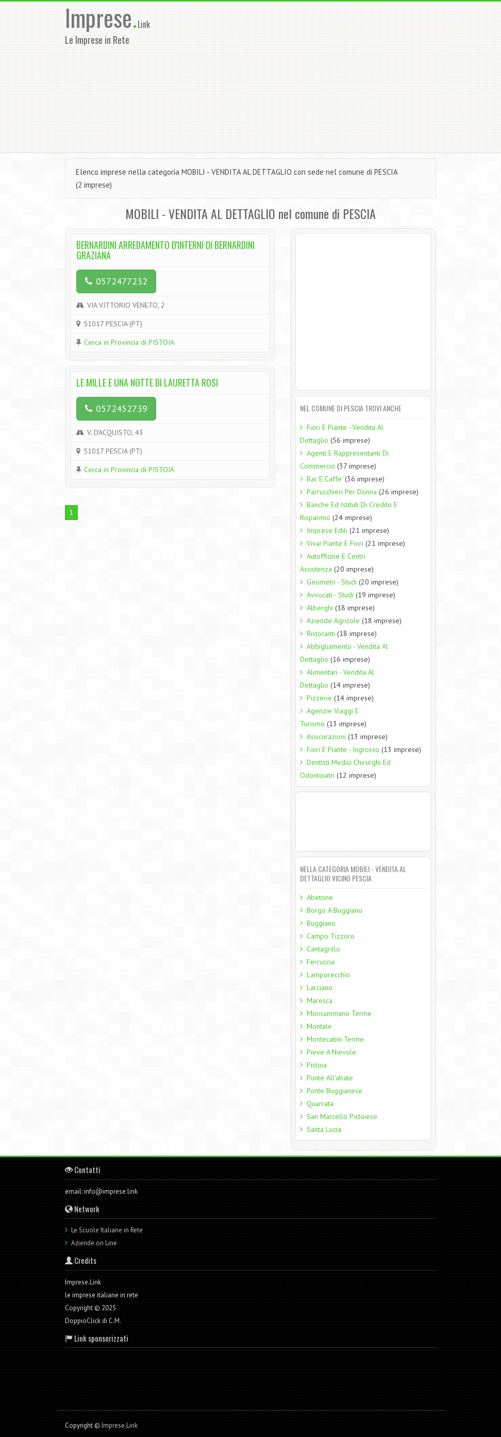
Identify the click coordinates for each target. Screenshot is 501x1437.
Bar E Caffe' (325, 478)
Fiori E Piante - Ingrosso (343, 749)
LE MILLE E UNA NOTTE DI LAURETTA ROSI (147, 382)
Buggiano (321, 923)
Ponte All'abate (330, 1077)
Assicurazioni (326, 736)
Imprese (101, 17)
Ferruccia (321, 961)
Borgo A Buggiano (334, 910)
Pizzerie (319, 698)
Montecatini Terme (335, 1039)
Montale (319, 1026)
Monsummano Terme (339, 1013)
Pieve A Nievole (331, 1052)
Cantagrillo (323, 949)
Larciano (319, 987)
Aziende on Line (94, 1243)
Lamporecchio (328, 974)
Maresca (319, 1000)
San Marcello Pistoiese (342, 1116)
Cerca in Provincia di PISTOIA (129, 342)
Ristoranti (321, 633)
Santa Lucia (324, 1129)
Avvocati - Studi (330, 594)
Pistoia (317, 1065)
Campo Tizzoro (331, 936)
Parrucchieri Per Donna (342, 491)
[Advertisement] (331, 76)
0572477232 (116, 281)
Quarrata (320, 1103)
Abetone (320, 897)
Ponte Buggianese (334, 1090)
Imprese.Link (120, 1425)
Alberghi (320, 607)
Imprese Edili (327, 530)
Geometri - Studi (332, 582)
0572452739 (116, 408)
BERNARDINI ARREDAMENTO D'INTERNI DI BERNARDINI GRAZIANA (165, 250)
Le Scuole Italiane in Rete (107, 1230)
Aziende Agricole (333, 620)
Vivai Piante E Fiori (335, 543)
